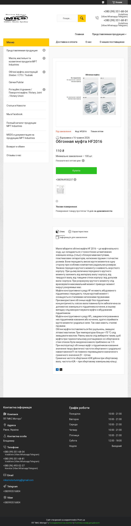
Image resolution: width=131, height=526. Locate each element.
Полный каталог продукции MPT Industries (21, 125)
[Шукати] (82, 18)
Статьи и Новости (16, 105)
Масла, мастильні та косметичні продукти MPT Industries (23, 61)
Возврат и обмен (16, 146)
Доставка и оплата (66, 42)
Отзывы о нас (14, 155)
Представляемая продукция (108, 34)
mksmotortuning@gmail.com (18, 480)
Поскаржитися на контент (61, 523)
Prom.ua (81, 520)
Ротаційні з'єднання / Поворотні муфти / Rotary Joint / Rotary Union (25, 92)
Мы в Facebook (14, 114)
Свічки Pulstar (16, 82)
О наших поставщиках (112, 42)
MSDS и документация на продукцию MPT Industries (21, 136)
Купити (76, 170)
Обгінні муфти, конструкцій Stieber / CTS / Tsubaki (23, 74)
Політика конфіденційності (87, 523)
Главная (79, 34)
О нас (88, 42)
